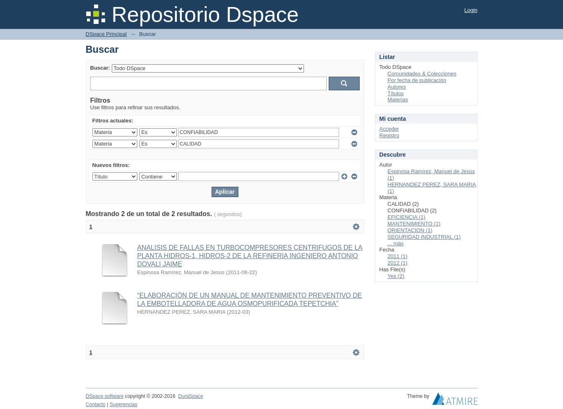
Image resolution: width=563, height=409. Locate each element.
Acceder (389, 129)
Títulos (396, 93)
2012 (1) (398, 263)
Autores (397, 87)
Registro (389, 135)
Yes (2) (396, 276)
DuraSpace (190, 396)
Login (471, 10)
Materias (398, 99)
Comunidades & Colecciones (422, 74)
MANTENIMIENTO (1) (414, 224)
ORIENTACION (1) (410, 230)
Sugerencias (123, 404)
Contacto (96, 404)
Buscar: (100, 68)
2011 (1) (398, 256)
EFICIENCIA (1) (407, 217)
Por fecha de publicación (417, 80)
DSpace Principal (106, 34)
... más (396, 243)
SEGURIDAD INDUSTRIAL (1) (424, 237)
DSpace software (105, 396)
